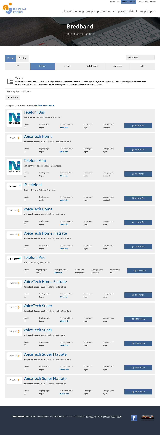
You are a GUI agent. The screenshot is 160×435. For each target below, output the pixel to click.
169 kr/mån (64, 346)
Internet (67, 66)
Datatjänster (92, 66)
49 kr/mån (64, 128)
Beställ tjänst (128, 2)
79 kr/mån (64, 224)
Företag (22, 58)
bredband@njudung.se (112, 416)
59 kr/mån (64, 152)
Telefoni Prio (35, 258)
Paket (142, 66)
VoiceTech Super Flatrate (45, 355)
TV (17, 66)
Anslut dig (115, 2)
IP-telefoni (33, 185)
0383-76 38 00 (91, 416)
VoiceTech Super (38, 306)
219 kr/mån (64, 394)
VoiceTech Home (38, 137)
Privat (10, 58)
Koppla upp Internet (98, 11)
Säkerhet (117, 66)
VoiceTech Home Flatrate (45, 233)
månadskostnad (45, 105)
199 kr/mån (64, 370)
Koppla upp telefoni (125, 11)
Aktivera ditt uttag (73, 11)
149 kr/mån (64, 321)
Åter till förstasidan (146, 2)
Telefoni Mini (35, 161)
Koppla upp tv (147, 11)
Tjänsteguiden (13, 91)
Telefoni (42, 66)
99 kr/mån (58, 273)
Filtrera (13, 97)
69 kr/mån (64, 176)
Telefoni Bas (34, 112)
